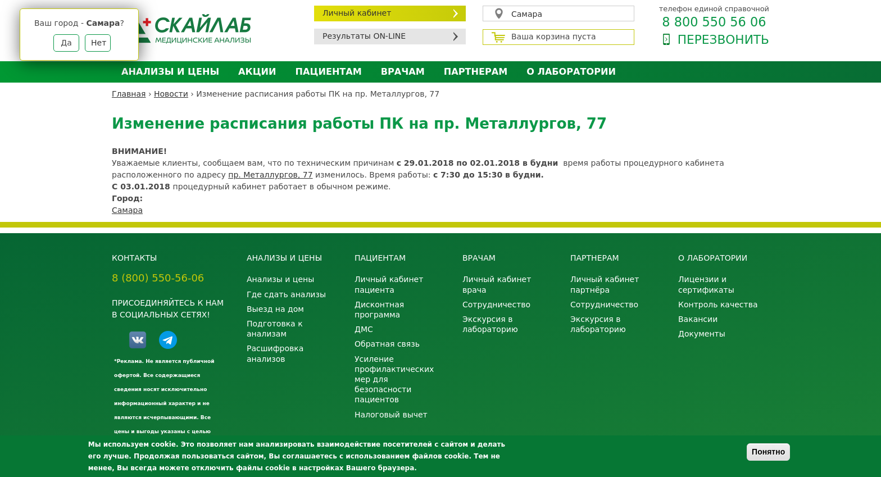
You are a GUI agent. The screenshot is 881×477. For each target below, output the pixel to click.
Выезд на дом (275, 309)
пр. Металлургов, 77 (270, 174)
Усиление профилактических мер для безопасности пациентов (394, 380)
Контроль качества (718, 304)
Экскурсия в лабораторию (490, 324)
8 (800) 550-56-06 (158, 278)
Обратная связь (387, 343)
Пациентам (329, 71)
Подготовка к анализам (275, 328)
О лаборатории (571, 71)
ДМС (364, 329)
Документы (701, 333)
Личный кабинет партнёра (604, 284)
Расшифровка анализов (275, 353)
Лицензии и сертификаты (706, 284)
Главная (129, 93)
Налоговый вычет (391, 414)
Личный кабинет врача (496, 284)
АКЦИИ (257, 71)
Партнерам (475, 71)
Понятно (768, 451)
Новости (171, 93)
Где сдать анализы (286, 294)
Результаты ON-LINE (364, 35)
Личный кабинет (357, 12)
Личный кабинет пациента (389, 284)
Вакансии (697, 319)
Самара (526, 14)
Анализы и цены (170, 71)
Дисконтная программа (379, 309)
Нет (98, 42)
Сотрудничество (496, 304)
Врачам (403, 71)
